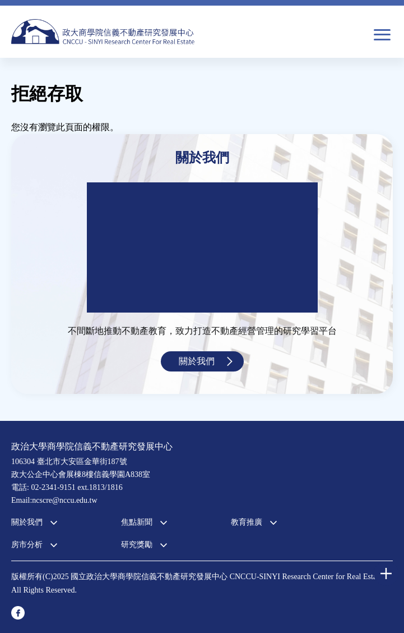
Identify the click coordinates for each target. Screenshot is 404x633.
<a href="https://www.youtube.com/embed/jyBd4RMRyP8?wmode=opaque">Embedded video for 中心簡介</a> (202, 247)
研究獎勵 (136, 544)
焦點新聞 (136, 522)
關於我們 (197, 361)
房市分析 (27, 544)
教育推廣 (246, 522)
